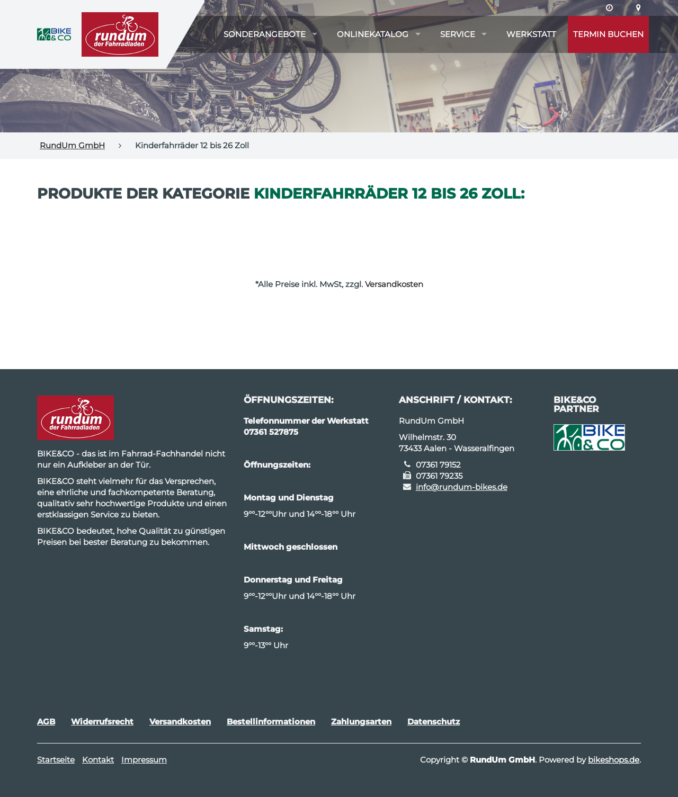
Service (457, 34)
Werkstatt (531, 34)
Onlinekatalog (372, 34)
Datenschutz (433, 722)
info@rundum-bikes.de (461, 487)
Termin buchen (608, 34)
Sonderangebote (265, 34)
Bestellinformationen (271, 722)
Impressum (144, 760)
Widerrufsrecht (102, 722)
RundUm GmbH (72, 145)
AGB (46, 722)
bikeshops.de (613, 760)
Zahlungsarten (361, 722)
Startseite (56, 760)
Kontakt (98, 760)
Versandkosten (394, 284)
